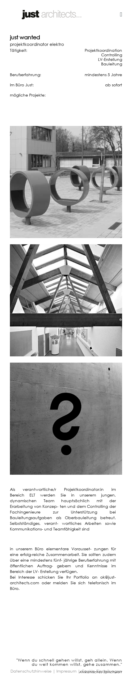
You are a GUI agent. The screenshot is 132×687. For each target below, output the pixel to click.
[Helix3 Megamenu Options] (121, 14)
